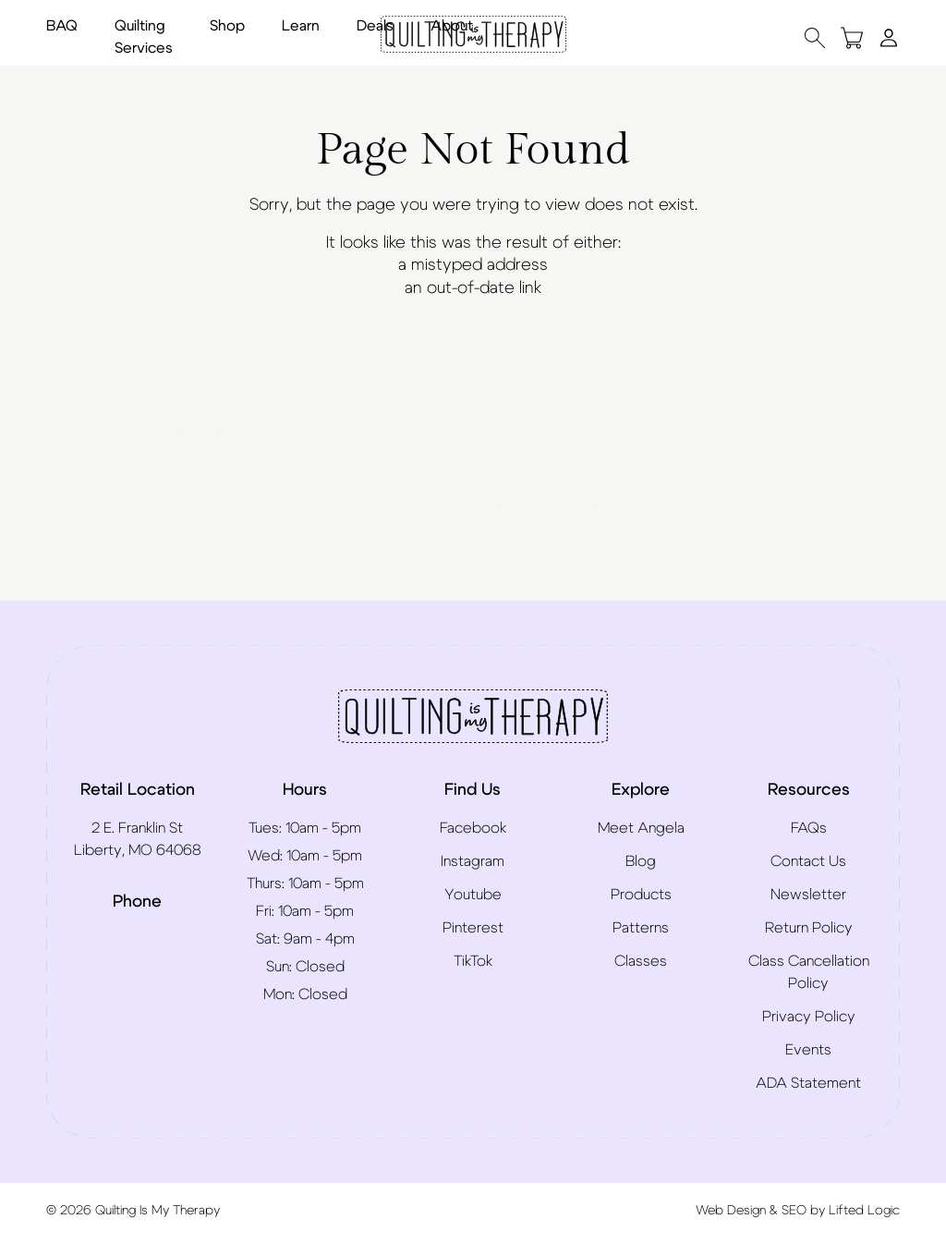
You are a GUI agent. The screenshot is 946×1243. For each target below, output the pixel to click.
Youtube (473, 894)
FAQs (809, 828)
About (452, 25)
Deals (375, 25)
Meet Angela (641, 828)
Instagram (472, 861)
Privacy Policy (808, 1016)
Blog (640, 861)
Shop (227, 25)
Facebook (473, 828)
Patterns (640, 927)
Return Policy (809, 927)
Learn (301, 25)
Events (808, 1049)
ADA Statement (808, 1083)
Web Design (731, 1210)
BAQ (62, 25)
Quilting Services (144, 36)
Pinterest (473, 927)
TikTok (473, 961)
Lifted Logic (864, 1210)
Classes (640, 961)
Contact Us (808, 861)
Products (641, 894)
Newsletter (808, 894)
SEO (794, 1210)
